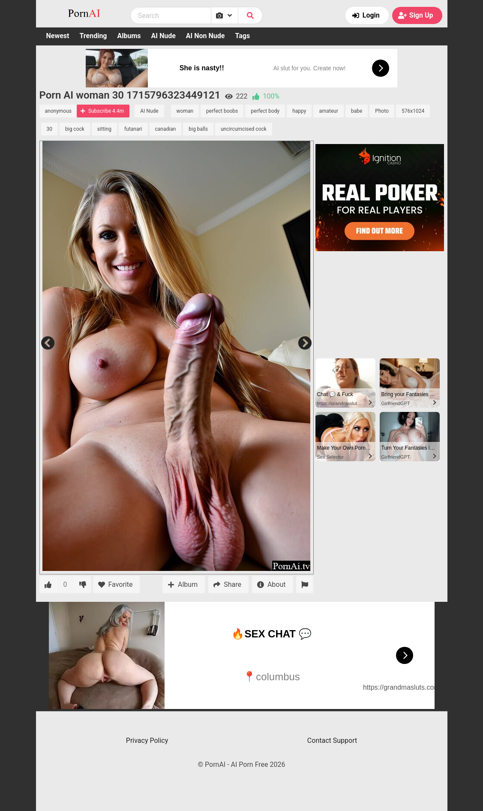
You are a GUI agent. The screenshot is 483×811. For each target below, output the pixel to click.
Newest (57, 36)
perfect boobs (222, 111)
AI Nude (163, 36)
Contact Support (332, 740)
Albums (129, 36)
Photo (382, 111)
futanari (133, 129)
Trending (93, 36)
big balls (198, 129)
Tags (242, 36)
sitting (104, 129)
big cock (74, 129)
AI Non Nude (205, 36)
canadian (165, 129)
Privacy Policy (147, 740)
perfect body (265, 111)
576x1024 (413, 111)
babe (356, 111)
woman (185, 111)
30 (50, 129)
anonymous (58, 111)
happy (299, 111)
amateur (328, 111)
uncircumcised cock (244, 129)
